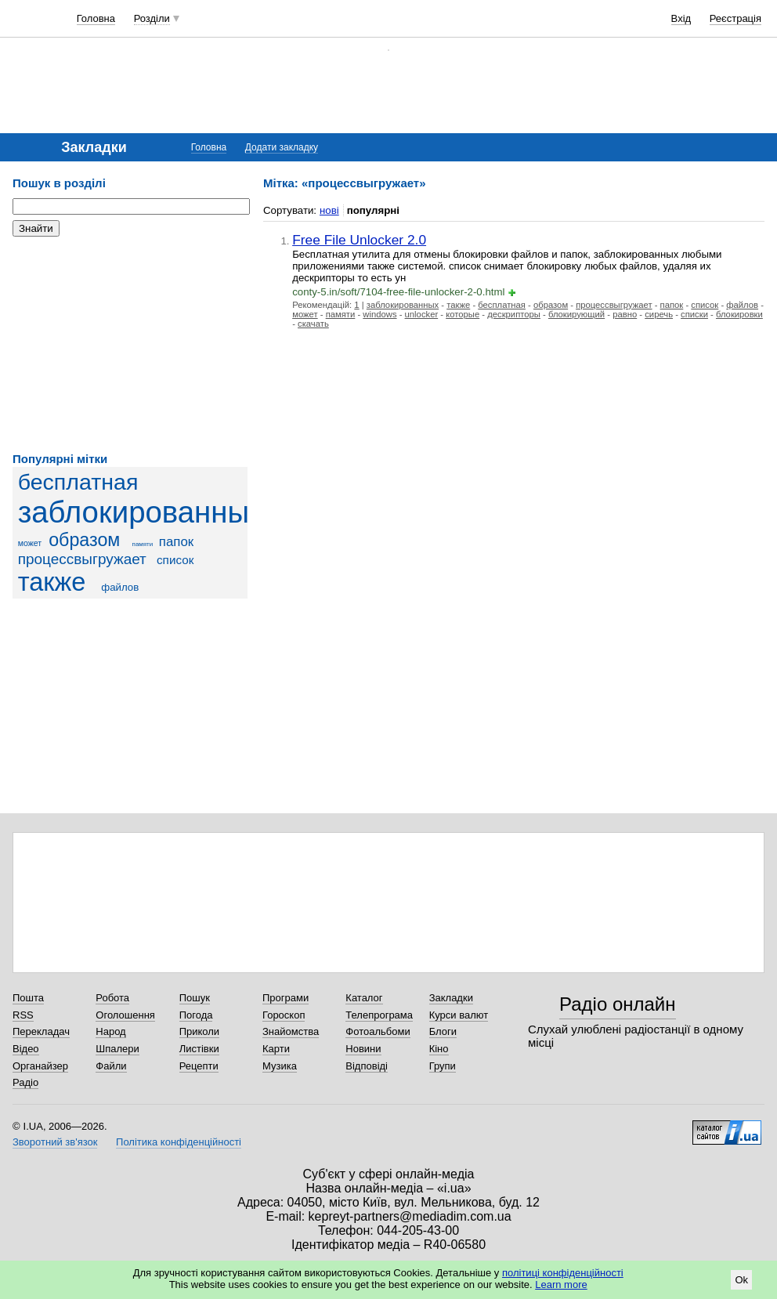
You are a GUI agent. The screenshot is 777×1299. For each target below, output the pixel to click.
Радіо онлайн (617, 1004)
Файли (111, 1066)
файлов (120, 587)
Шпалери (117, 1049)
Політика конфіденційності (178, 1142)
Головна (96, 18)
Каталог (363, 998)
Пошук (194, 998)
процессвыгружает (82, 559)
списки (694, 314)
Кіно (439, 1049)
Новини (363, 1049)
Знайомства (290, 1031)
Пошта (28, 998)
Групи (442, 1066)
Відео (26, 1049)
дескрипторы (513, 314)
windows (379, 314)
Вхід (681, 18)
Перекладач (41, 1031)
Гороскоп (283, 1015)
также (52, 582)
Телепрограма (379, 1015)
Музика (279, 1066)
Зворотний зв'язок (55, 1142)
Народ (110, 1031)
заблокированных (141, 512)
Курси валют (459, 1015)
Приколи (199, 1031)
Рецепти (199, 1066)
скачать (313, 323)
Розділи (152, 18)
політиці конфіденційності (562, 1273)
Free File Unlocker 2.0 (359, 240)
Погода (196, 1015)
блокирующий (576, 314)
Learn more (561, 1284)
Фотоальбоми (377, 1031)
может (30, 543)
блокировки (739, 314)
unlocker (422, 314)
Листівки (199, 1049)
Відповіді (366, 1066)
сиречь (659, 314)
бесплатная (78, 481)
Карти (276, 1049)
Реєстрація (735, 18)
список (175, 559)
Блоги (443, 1031)
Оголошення (125, 1015)
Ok (741, 1280)
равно (625, 314)
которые (462, 314)
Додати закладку (281, 147)
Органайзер (40, 1066)
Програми (285, 998)
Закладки (451, 998)
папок (176, 541)
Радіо (25, 1082)
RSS (23, 1015)
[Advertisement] (130, 345)
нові (329, 210)
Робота (112, 998)
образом (84, 540)
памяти (143, 544)
